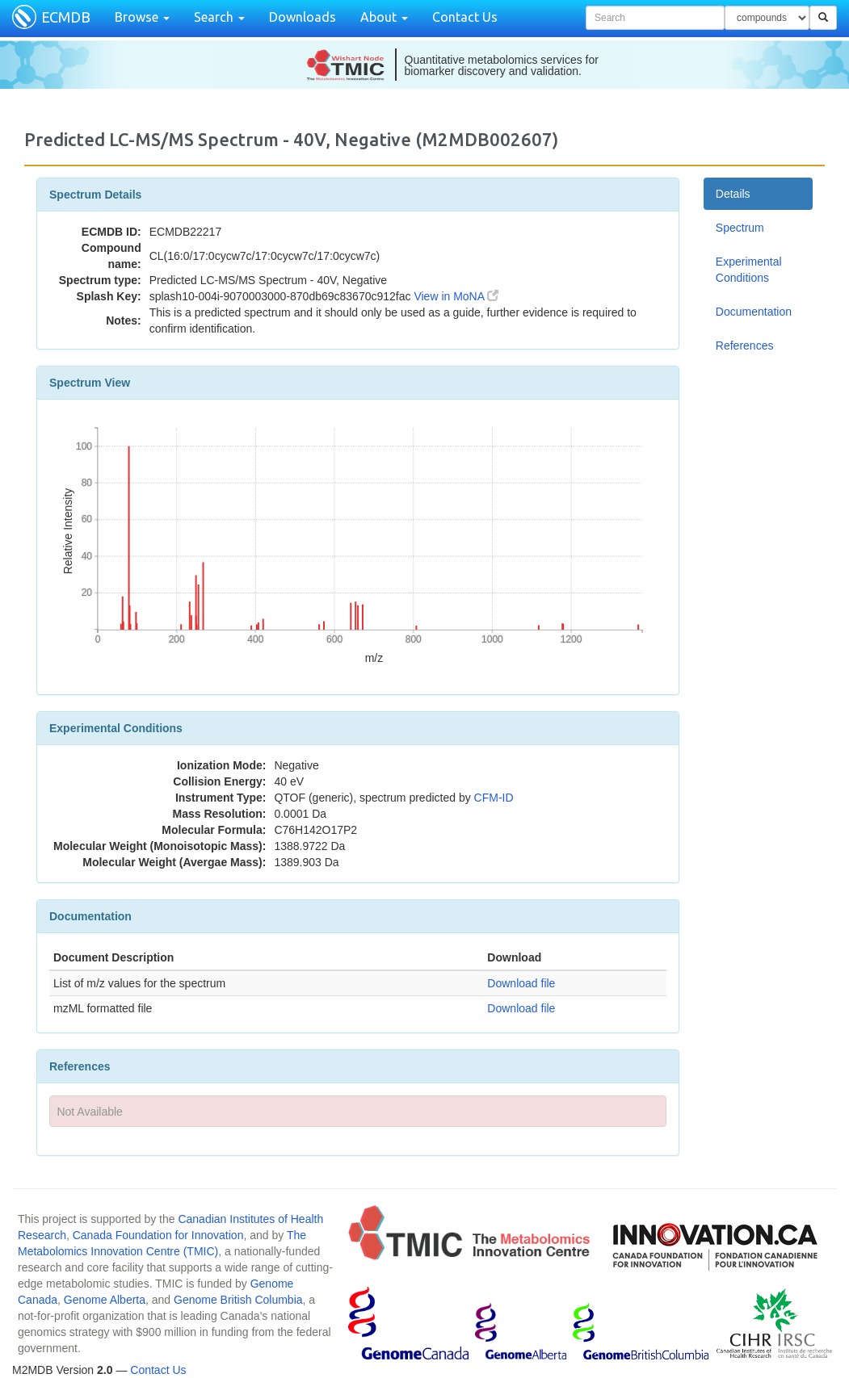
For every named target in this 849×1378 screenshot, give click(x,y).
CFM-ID (494, 797)
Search (219, 17)
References (745, 345)
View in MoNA (456, 296)
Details (733, 193)
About (384, 17)
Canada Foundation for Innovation (158, 1235)
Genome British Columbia (238, 1299)
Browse (142, 17)
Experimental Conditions (749, 269)
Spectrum (740, 227)
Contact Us (465, 17)
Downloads (302, 17)
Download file (521, 983)
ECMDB (65, 17)
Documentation (754, 311)
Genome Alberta (104, 1299)
